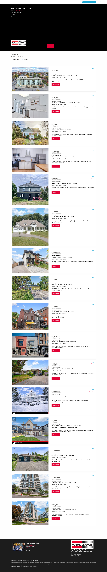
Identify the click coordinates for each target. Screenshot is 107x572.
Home (44, 46)
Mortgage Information (83, 46)
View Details (56, 84)
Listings (50, 46)
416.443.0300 (19, 10)
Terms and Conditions (34, 560)
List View (25, 59)
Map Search (58, 46)
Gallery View (15, 59)
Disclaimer (27, 560)
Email (27, 547)
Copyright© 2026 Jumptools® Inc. (16, 566)
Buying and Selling (69, 46)
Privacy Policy (22, 560)
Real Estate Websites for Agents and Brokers (29, 566)
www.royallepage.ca (15, 560)
